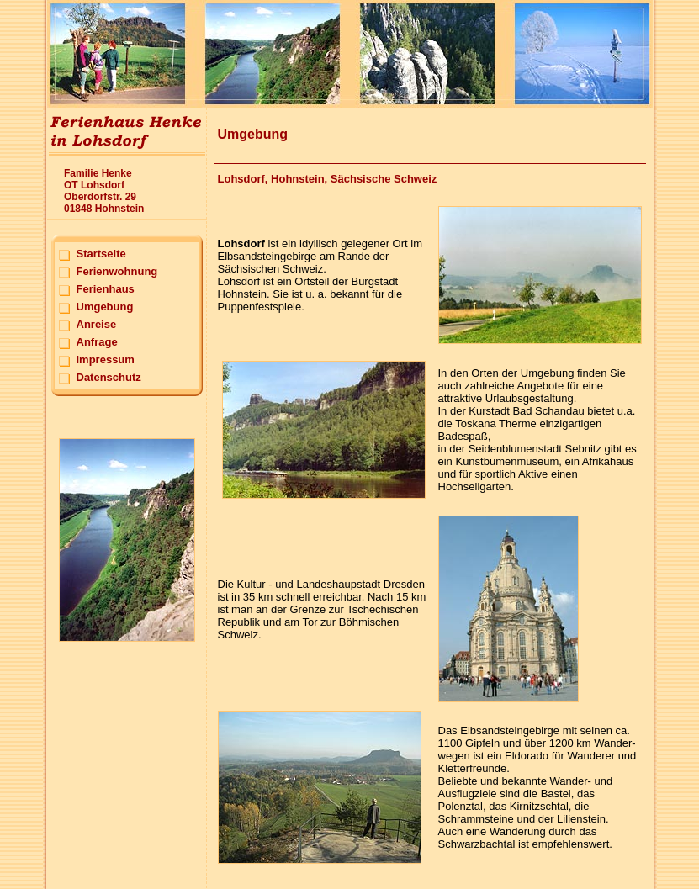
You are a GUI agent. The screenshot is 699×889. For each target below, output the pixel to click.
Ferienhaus (106, 289)
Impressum (106, 359)
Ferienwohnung (117, 271)
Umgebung (105, 306)
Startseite (101, 253)
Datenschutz (109, 377)
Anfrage (97, 342)
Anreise (97, 324)
